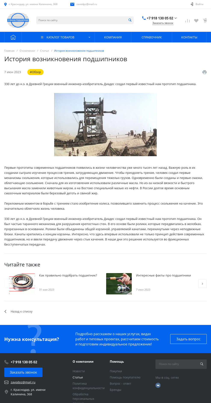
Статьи (78, 377)
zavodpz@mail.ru (86, 4)
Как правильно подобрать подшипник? (68, 275)
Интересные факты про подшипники (163, 275)
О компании (83, 361)
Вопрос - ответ (120, 383)
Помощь (117, 361)
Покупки (116, 371)
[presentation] (8, 283)
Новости (79, 371)
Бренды (115, 390)
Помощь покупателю (125, 377)
